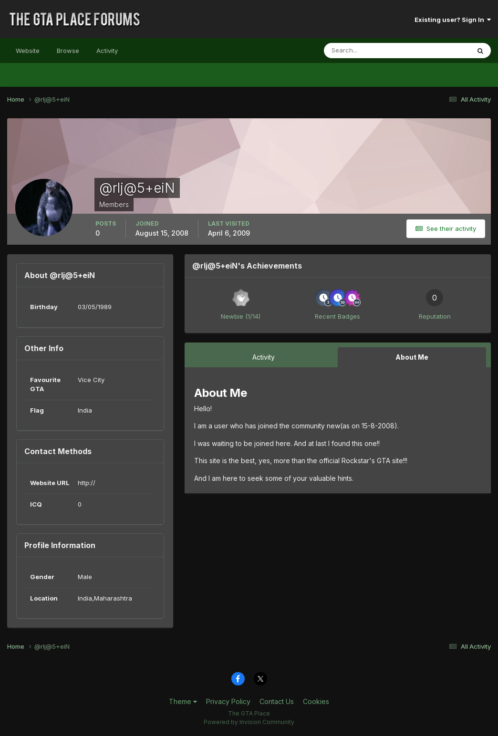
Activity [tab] (263, 357)
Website (28, 50)
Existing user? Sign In (453, 19)
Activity (107, 50)
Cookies (316, 701)
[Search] (366, 50)
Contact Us (276, 701)
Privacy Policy (228, 701)
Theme (183, 701)
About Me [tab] (411, 357)
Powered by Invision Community (249, 722)
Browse (68, 50)
